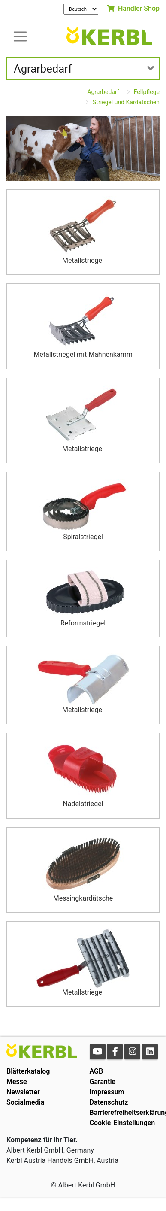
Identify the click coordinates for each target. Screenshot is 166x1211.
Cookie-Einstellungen (122, 1123)
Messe (16, 1081)
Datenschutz (109, 1102)
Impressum (107, 1092)
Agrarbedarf (103, 91)
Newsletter (23, 1092)
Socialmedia (25, 1102)
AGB (96, 1071)
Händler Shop (133, 8)
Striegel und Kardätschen (126, 102)
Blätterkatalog (28, 1071)
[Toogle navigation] (20, 36)
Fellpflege (147, 91)
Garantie (103, 1081)
